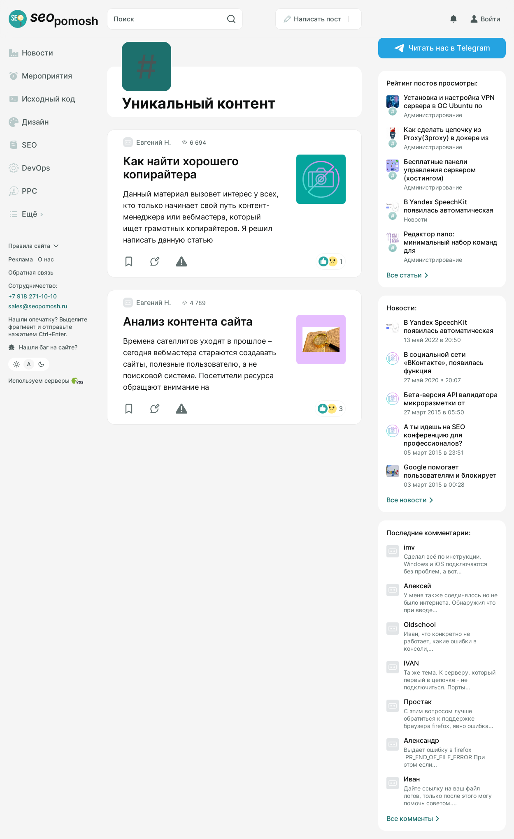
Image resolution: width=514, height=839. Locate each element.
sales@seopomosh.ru (37, 306)
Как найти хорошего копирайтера (181, 167)
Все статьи (408, 275)
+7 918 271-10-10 (32, 296)
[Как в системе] (29, 364)
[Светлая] (16, 364)
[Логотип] (53, 19)
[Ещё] (355, 19)
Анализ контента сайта (188, 321)
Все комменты (414, 818)
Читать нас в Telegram (442, 48)
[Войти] (485, 19)
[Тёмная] (41, 364)
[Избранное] (129, 261)
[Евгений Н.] (147, 142)
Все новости (411, 500)
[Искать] (231, 19)
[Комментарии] (156, 261)
